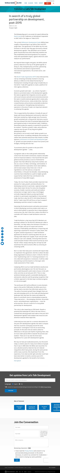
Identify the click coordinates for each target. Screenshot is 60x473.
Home (25, 3)
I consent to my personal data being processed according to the (29, 387)
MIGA (25, 471)
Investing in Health (19, 407)
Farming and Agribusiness (32, 407)
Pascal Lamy (17, 36)
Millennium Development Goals (31, 42)
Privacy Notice (29, 451)
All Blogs (30, 3)
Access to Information (19, 467)
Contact (41, 3)
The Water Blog (44, 407)
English (15, 28)
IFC (22, 471)
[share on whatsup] (2, 240)
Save (17, 460)
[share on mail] (2, 228)
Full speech (17, 361)
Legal (6, 467)
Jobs (26, 467)
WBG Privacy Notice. (46, 387)
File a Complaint (52, 467)
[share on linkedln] (2, 237)
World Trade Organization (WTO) (27, 77)
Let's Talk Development (36, 9)
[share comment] (2, 243)
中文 (21, 384)
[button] (53, 3)
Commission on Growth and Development (32, 139)
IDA (20, 471)
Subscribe (10, 390)
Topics (35, 3)
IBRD (17, 471)
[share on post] (2, 234)
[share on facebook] (2, 231)
